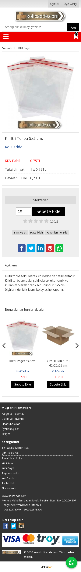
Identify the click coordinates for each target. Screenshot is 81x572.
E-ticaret (34, 567)
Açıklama (11, 265)
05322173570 (12, 509)
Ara (73, 28)
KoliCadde (22, 371)
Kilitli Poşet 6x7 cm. (22, 361)
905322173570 (33, 509)
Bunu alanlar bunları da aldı (24, 309)
